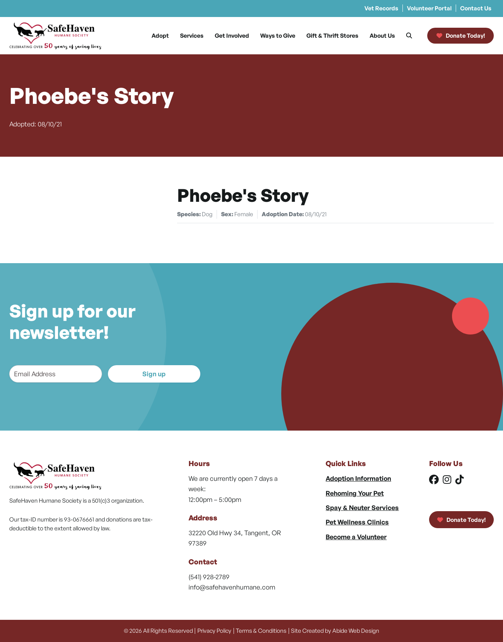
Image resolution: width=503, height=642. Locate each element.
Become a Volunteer (356, 537)
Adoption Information (358, 478)
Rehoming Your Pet (355, 493)
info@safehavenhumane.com (231, 587)
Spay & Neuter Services (362, 507)
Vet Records (381, 8)
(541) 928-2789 (209, 577)
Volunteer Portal (429, 8)
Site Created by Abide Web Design (335, 630)
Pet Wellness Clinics (357, 522)
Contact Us (476, 8)
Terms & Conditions (261, 630)
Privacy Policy (214, 630)
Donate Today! (461, 519)
